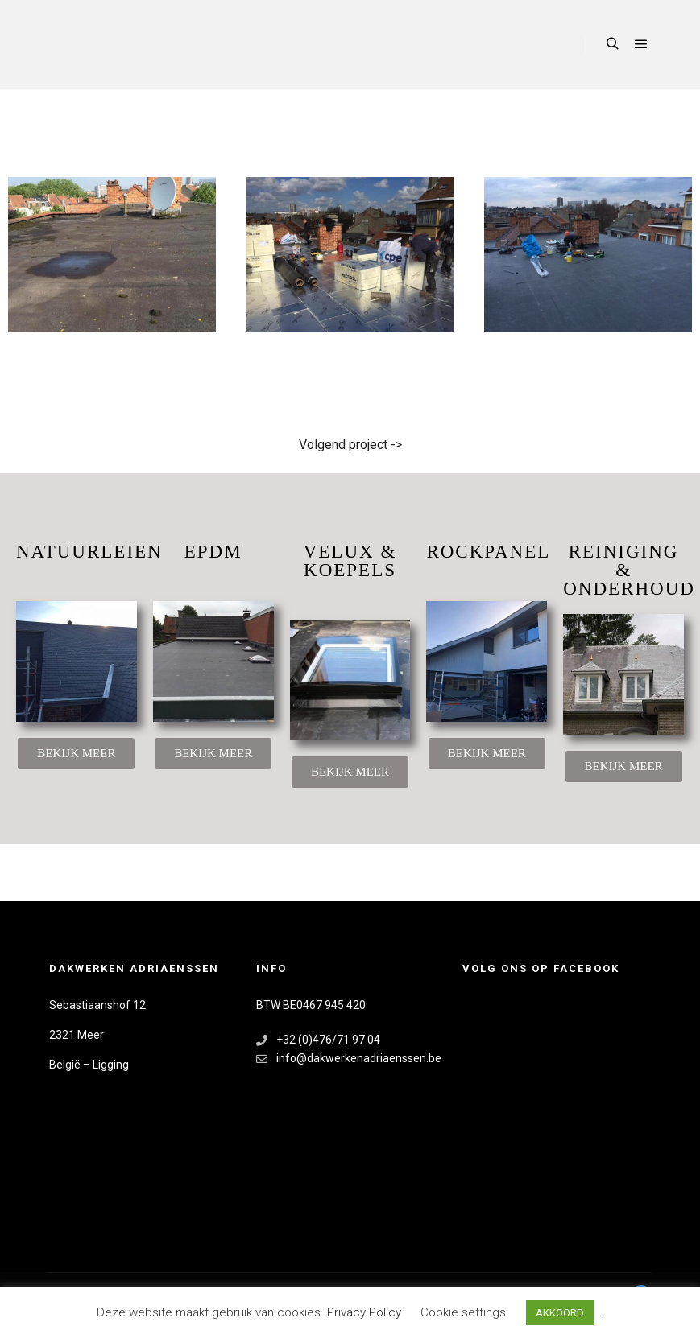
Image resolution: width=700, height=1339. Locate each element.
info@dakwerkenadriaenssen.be (348, 1058)
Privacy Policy (365, 1312)
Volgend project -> (350, 444)
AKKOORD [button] (560, 1313)
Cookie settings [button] (463, 1312)
